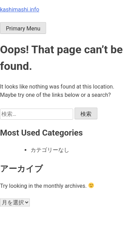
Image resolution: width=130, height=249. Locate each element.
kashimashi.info (19, 9)
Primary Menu (23, 28)
